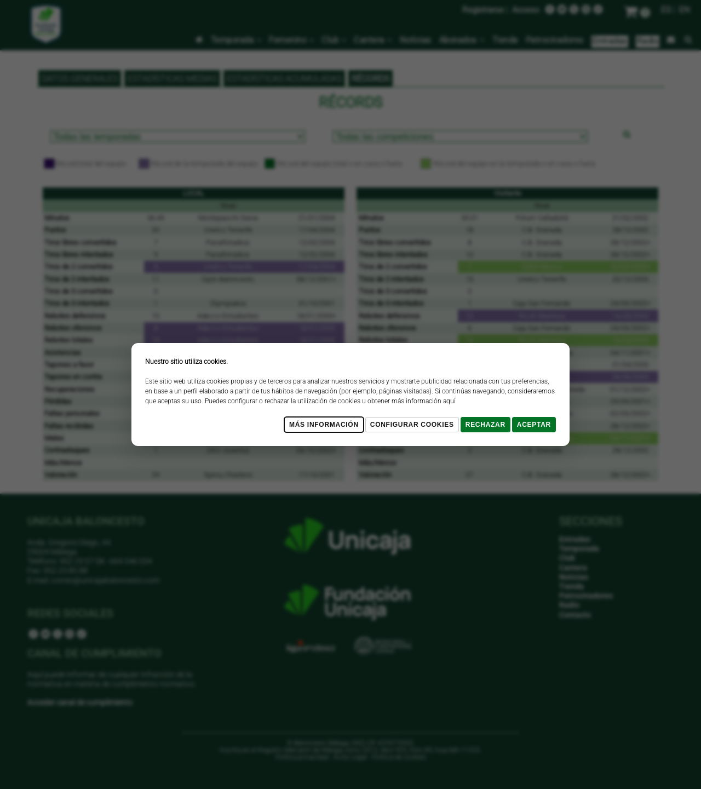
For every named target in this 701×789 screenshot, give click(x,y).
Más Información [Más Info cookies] (324, 424)
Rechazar (485, 424)
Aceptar (534, 424)
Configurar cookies (412, 424)
